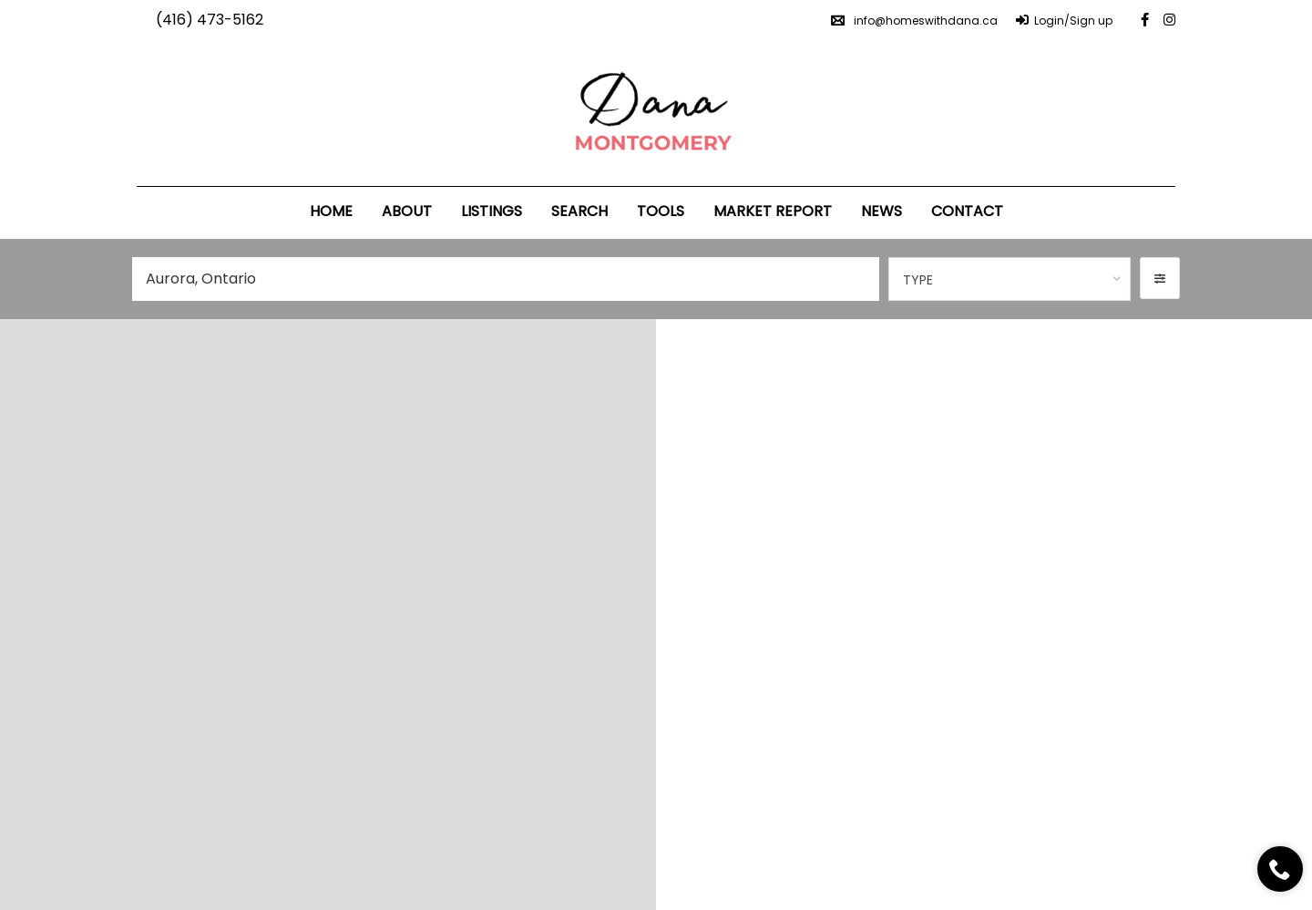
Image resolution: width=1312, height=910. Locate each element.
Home (331, 211)
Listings (491, 211)
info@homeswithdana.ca (914, 20)
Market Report (772, 211)
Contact (967, 211)
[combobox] (1010, 279)
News (881, 211)
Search (579, 211)
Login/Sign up (1064, 20)
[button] (1160, 278)
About (407, 211)
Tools (660, 211)
